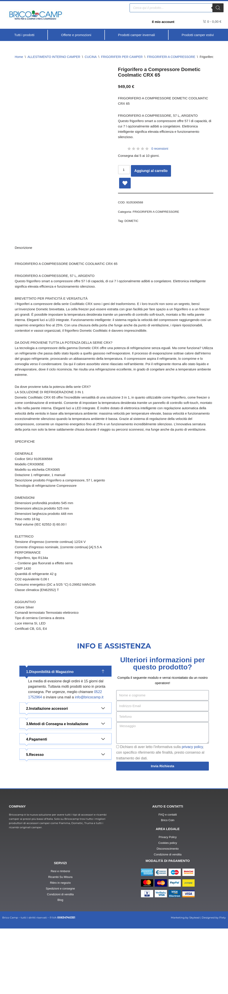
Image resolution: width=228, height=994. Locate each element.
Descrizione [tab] (24, 257)
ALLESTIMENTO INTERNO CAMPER (53, 57)
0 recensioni (159, 154)
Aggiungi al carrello (151, 177)
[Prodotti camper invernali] (136, 35)
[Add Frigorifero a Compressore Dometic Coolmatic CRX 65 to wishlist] (125, 189)
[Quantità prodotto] (124, 176)
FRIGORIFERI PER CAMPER (122, 57)
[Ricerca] (218, 7)
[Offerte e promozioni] (75, 35)
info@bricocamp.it (89, 756)
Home (19, 57)
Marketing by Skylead (185, 982)
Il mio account (162, 21)
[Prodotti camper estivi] (197, 35)
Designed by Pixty (214, 982)
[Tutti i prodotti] (24, 35)
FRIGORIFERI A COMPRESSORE (171, 57)
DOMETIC (132, 229)
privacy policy (192, 808)
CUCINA (91, 57)
